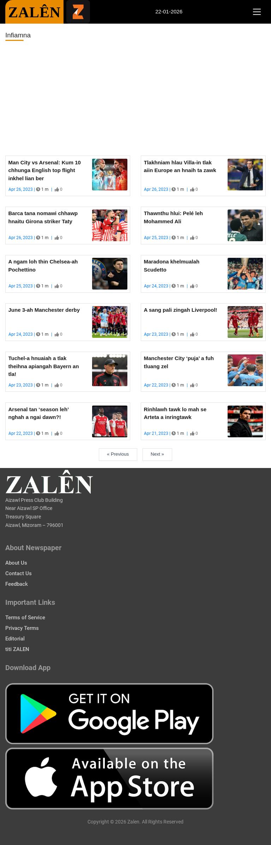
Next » (157, 454)
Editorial (15, 639)
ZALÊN (34, 12)
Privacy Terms (22, 628)
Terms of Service (25, 617)
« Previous (118, 454)
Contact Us (18, 573)
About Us (16, 563)
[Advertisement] (135, 98)
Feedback (16, 584)
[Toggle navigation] (257, 12)
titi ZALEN (17, 649)
